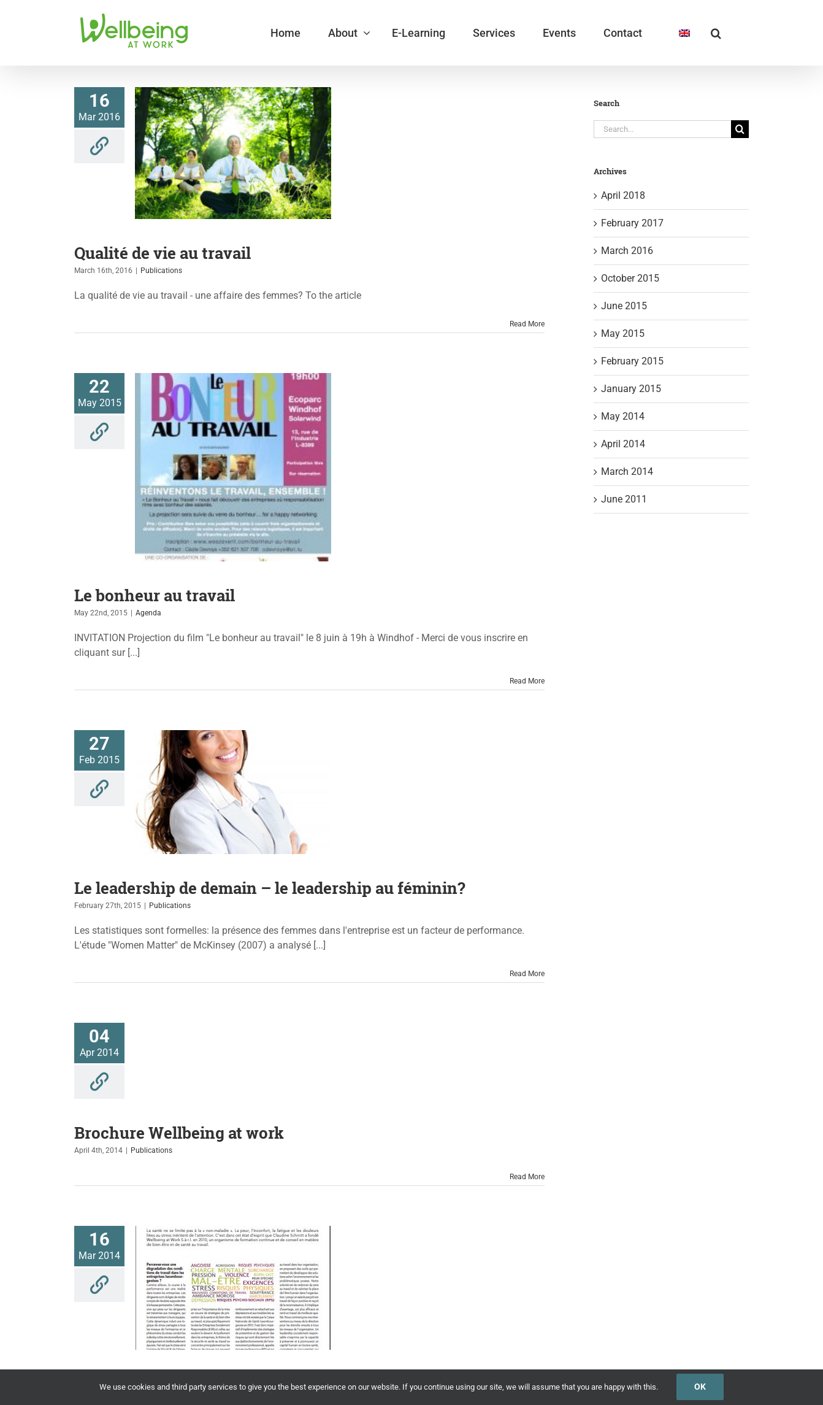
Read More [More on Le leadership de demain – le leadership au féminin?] (527, 973)
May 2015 (623, 333)
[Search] (740, 129)
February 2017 (632, 223)
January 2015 (631, 389)
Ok (700, 1387)
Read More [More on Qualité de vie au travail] (527, 324)
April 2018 (623, 195)
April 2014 (623, 444)
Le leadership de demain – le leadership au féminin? (269, 887)
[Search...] (662, 129)
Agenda (148, 613)
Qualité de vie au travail (162, 252)
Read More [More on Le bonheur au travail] (527, 681)
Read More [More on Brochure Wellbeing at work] (527, 1176)
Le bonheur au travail (154, 595)
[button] (716, 33)
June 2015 (624, 306)
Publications (161, 270)
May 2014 (623, 416)
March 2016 (627, 250)
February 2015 (632, 361)
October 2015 (630, 278)
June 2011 (624, 499)
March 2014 (627, 471)
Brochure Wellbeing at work (179, 1132)
